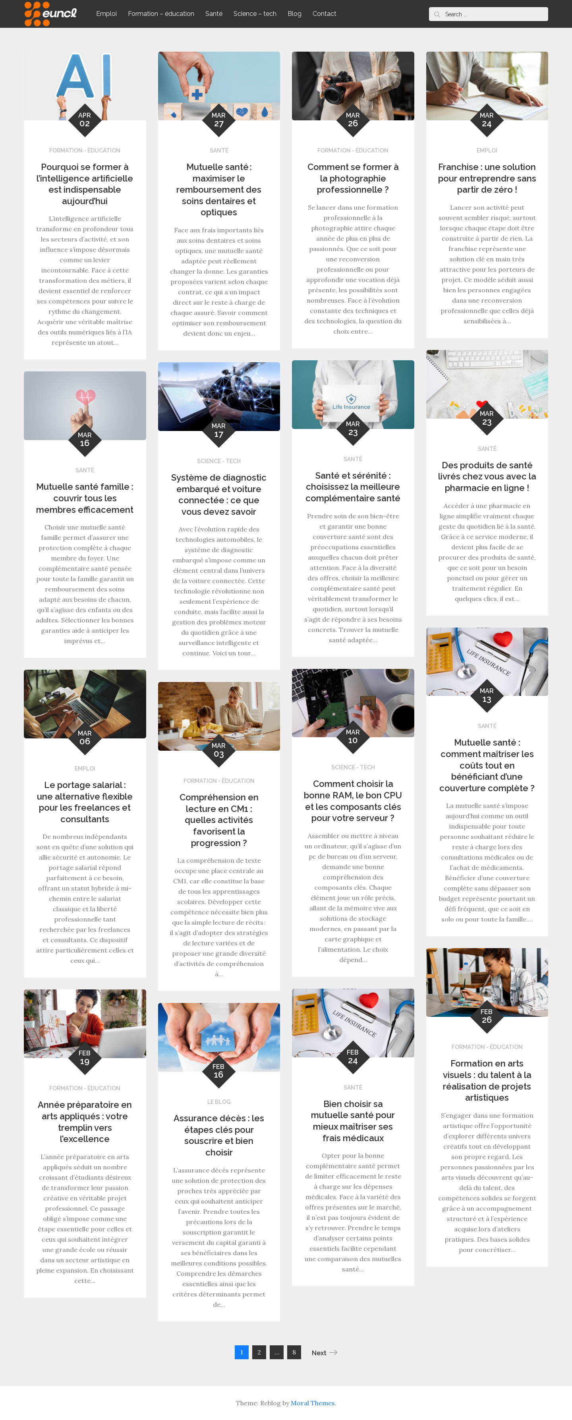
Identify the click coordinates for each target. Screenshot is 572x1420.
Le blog (219, 1102)
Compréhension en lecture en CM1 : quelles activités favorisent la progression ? (219, 820)
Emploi (106, 13)
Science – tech (255, 13)
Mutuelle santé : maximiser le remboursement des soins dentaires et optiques (218, 189)
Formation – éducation (161, 13)
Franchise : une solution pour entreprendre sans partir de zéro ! (487, 178)
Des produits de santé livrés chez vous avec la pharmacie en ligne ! (487, 476)
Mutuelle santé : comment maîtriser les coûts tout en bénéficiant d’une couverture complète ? (487, 765)
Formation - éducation (84, 150)
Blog (294, 13)
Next (324, 1352)
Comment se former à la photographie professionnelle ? (353, 178)
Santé (213, 13)
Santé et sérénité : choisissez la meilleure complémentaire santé (352, 486)
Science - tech (219, 461)
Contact (324, 13)
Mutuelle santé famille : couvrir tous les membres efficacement (84, 497)
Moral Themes (313, 1403)
